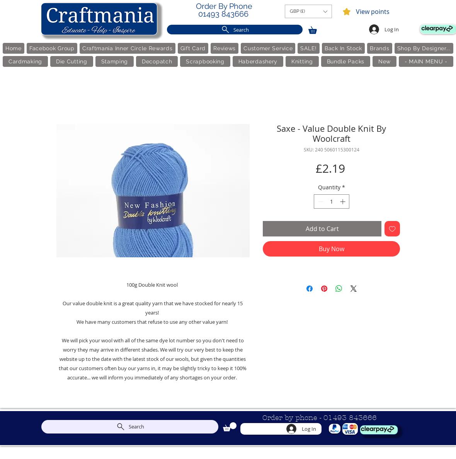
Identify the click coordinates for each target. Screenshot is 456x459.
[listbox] (308, 11)
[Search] (235, 29)
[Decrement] (320, 201)
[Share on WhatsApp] (339, 288)
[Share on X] (353, 288)
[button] (308, 11)
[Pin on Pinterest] (324, 288)
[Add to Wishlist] (392, 228)
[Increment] (343, 201)
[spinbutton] (332, 201)
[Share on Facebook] (309, 288)
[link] (316, 29)
